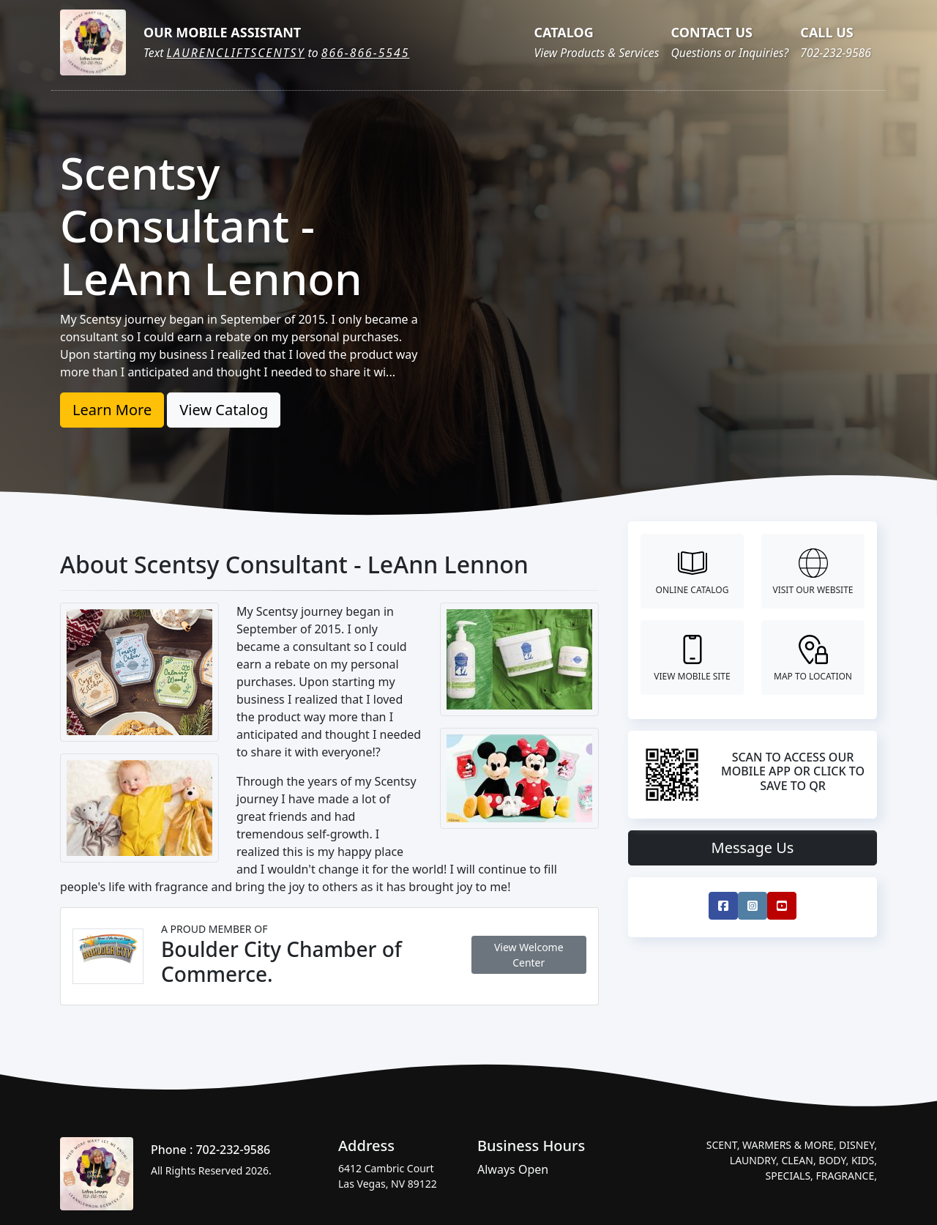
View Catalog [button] (223, 410)
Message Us (753, 847)
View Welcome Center (529, 954)
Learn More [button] (112, 410)
